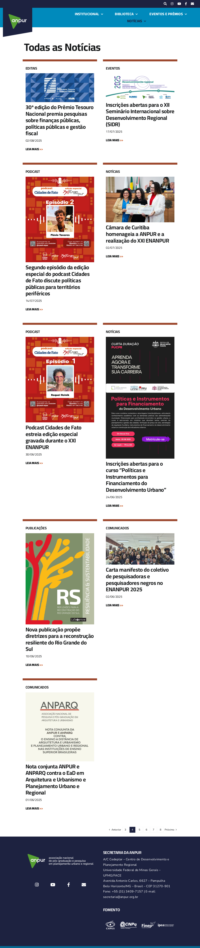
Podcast (33, 171)
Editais (31, 68)
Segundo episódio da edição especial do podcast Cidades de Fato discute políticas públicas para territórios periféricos (58, 280)
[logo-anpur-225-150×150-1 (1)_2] (17, 9)
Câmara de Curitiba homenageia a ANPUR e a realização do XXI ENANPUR (137, 233)
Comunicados (117, 528)
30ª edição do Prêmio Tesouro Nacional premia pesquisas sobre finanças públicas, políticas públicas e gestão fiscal (60, 120)
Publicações (36, 528)
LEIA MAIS (34, 149)
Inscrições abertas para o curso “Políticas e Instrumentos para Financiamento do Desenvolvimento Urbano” (136, 477)
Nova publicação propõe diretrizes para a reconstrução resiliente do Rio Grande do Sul (60, 639)
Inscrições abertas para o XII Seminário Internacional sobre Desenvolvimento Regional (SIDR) (140, 115)
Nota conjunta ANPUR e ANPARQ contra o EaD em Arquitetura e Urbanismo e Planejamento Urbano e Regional (56, 779)
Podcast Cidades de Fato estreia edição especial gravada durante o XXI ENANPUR (53, 437)
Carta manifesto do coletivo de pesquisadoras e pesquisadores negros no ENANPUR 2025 (137, 579)
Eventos (113, 68)
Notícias (113, 171)
